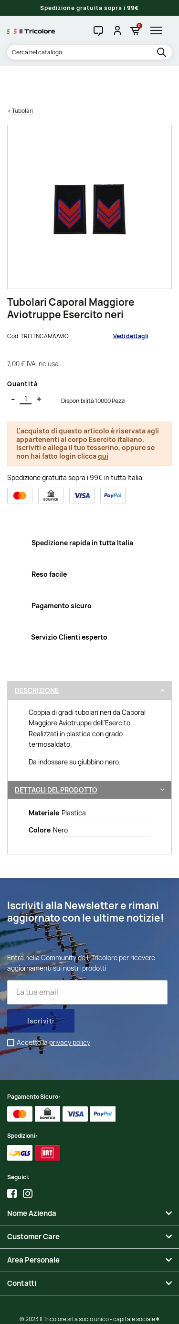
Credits (55, 1310)
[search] (163, 53)
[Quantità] (26, 362)
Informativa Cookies (140, 1301)
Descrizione (37, 654)
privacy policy (69, 1006)
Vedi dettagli (130, 299)
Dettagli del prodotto (56, 753)
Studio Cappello (89, 1310)
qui (103, 419)
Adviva (124, 1310)
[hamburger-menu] (159, 30)
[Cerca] (89, 52)
